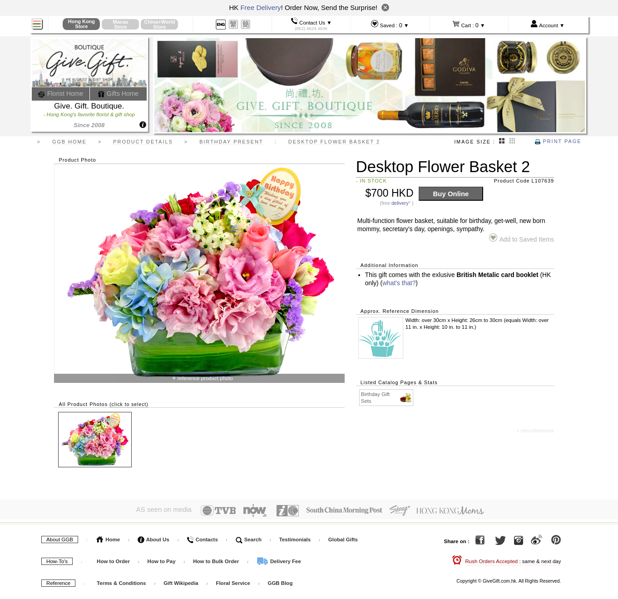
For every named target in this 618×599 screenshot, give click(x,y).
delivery (400, 203)
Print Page (558, 141)
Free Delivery (260, 7)
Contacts (202, 537)
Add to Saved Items (521, 238)
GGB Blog (279, 581)
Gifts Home (118, 93)
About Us (153, 537)
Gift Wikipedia (180, 581)
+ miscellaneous (535, 430)
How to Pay (162, 559)
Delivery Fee (279, 559)
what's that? (398, 283)
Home (108, 537)
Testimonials (295, 537)
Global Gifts (343, 537)
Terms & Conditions (121, 581)
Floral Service (233, 581)
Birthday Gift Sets (386, 397)
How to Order (113, 559)
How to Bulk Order (216, 559)
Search (249, 537)
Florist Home (60, 93)
